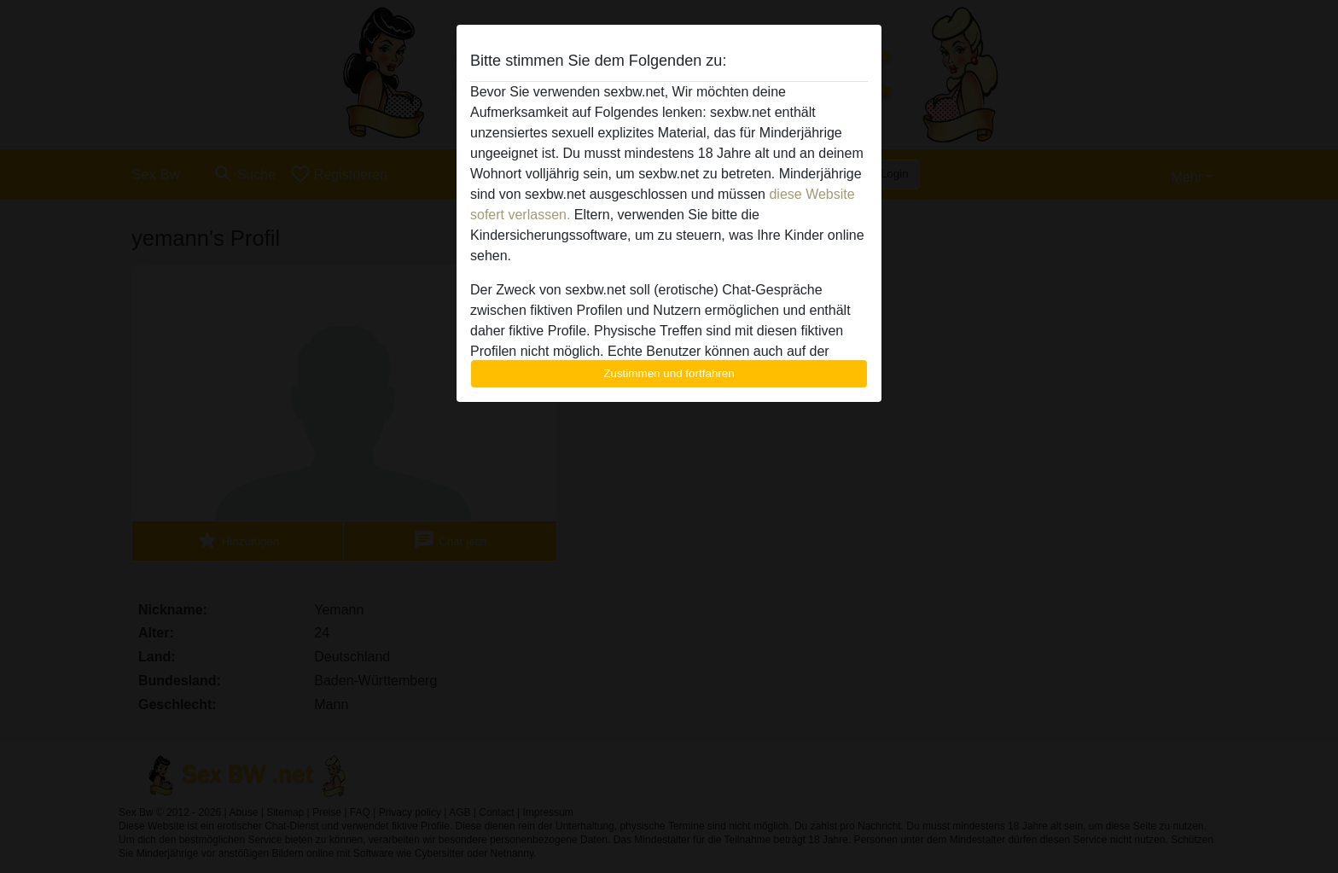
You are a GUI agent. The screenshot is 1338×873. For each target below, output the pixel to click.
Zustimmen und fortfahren (669, 373)
